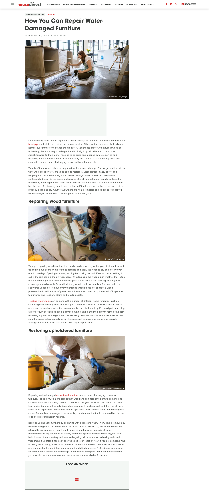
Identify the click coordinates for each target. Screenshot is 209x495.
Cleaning (106, 4)
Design (119, 4)
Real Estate (147, 4)
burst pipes (34, 144)
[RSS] (176, 5)
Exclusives (53, 4)
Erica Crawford (34, 35)
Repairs (51, 14)
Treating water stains (39, 301)
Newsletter (189, 4)
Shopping (131, 4)
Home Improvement (74, 4)
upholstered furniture (67, 395)
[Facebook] (166, 5)
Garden (93, 4)
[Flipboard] (171, 5)
